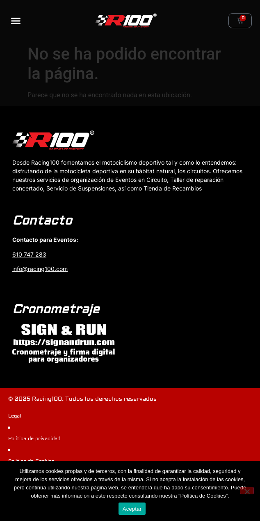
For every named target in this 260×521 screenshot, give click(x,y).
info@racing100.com (40, 268)
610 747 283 (29, 254)
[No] (247, 490)
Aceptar (132, 509)
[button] (16, 20)
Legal (14, 416)
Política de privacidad (34, 439)
